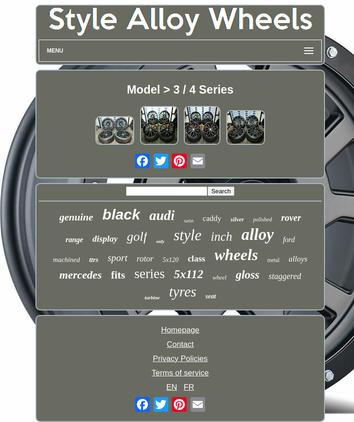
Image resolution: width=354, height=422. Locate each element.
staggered (285, 276)
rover (291, 218)
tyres (182, 292)
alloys (298, 259)
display (105, 239)
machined (66, 259)
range (74, 240)
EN (171, 387)
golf (137, 236)
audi (162, 215)
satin (189, 220)
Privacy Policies (180, 358)
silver (237, 219)
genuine (76, 217)
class (196, 258)
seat (211, 296)
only (160, 241)
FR (189, 387)
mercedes (80, 275)
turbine (152, 297)
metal (273, 260)
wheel (219, 277)
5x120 (170, 259)
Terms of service (180, 373)
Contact (180, 344)
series (149, 273)
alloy (258, 235)
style (187, 235)
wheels (236, 254)
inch (221, 237)
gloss (247, 274)
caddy (212, 218)
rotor (145, 258)
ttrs (93, 259)
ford (289, 240)
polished (262, 219)
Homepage (180, 330)
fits (118, 275)
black (121, 214)
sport (117, 257)
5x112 (189, 274)
